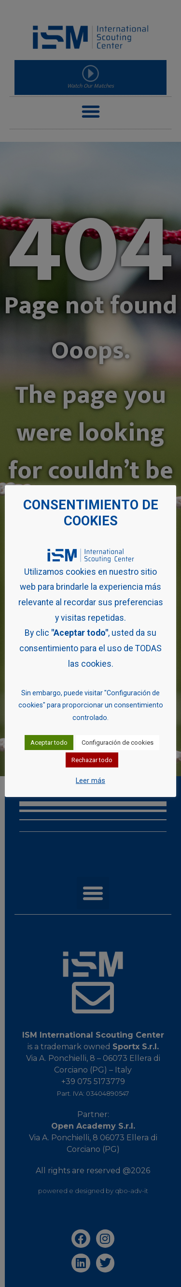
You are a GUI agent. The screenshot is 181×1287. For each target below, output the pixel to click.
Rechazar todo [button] (91, 760)
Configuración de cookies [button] (117, 742)
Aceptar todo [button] (49, 742)
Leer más (90, 780)
